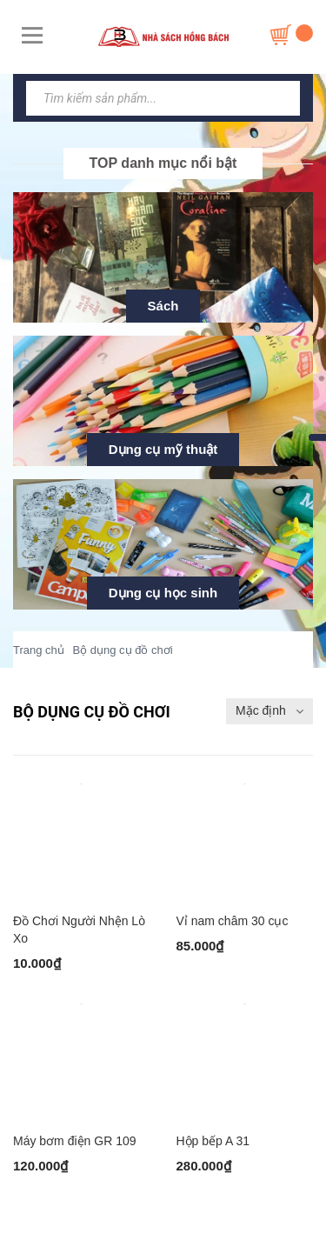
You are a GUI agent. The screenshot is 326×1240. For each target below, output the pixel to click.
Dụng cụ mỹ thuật (163, 449)
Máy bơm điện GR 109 (74, 1141)
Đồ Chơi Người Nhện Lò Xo (79, 929)
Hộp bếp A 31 (213, 1141)
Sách (163, 305)
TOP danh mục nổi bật (163, 163)
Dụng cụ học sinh (163, 592)
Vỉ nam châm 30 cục (232, 921)
